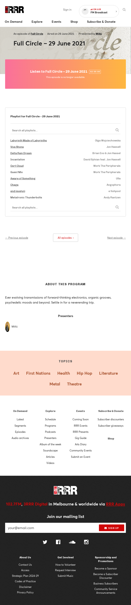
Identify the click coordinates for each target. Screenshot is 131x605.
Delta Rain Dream (21, 153)
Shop (111, 438)
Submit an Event (80, 456)
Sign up (111, 528)
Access (25, 570)
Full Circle (37, 33)
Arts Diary (80, 444)
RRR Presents (81, 431)
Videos (50, 463)
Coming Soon (80, 419)
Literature (108, 373)
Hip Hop (84, 373)
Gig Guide (80, 438)
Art (16, 373)
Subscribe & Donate (110, 411)
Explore (50, 411)
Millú (99, 33)
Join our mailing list (65, 516)
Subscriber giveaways (110, 425)
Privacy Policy (25, 592)
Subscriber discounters (111, 419)
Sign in (67, 9)
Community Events (81, 450)
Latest (20, 419)
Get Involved (65, 557)
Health (63, 373)
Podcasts (50, 431)
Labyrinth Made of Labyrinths (28, 140)
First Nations (38, 373)
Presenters (50, 438)
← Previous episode (16, 237)
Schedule (50, 419)
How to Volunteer (65, 564)
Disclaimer (25, 587)
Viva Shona (17, 146)
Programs (50, 425)
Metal (54, 384)
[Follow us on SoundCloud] (72, 542)
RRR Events (81, 425)
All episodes (66, 237)
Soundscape (50, 450)
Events (80, 411)
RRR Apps (115, 504)
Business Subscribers (105, 583)
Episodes (20, 431)
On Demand (20, 411)
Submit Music (65, 575)
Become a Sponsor (106, 568)
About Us (25, 557)
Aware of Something (22, 178)
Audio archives (20, 438)
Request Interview (65, 570)
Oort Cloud (17, 165)
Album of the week (50, 444)
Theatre (74, 384)
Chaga (14, 184)
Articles (50, 456)
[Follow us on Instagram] (86, 542)
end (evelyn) (17, 191)
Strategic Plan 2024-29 (25, 575)
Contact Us (25, 564)
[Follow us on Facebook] (58, 542)
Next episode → (116, 237)
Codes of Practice (25, 581)
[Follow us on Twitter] (45, 542)
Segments (20, 425)
